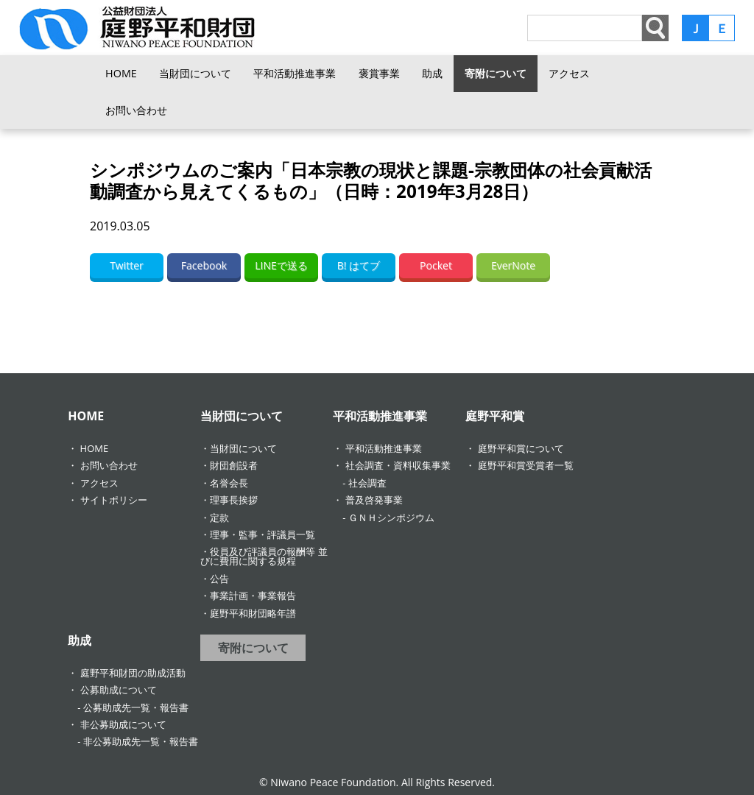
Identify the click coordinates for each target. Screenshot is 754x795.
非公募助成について (123, 724)
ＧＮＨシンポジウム (391, 517)
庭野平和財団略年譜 (253, 613)
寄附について (495, 73)
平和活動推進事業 (294, 73)
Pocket (436, 265)
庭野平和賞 (494, 416)
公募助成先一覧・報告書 (135, 707)
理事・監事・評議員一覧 (262, 534)
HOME (121, 73)
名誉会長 (229, 483)
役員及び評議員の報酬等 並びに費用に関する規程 (263, 556)
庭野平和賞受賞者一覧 (526, 465)
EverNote (513, 265)
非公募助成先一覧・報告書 (140, 741)
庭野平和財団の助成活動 (133, 672)
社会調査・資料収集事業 (398, 465)
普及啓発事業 (374, 499)
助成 (432, 73)
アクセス (569, 73)
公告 (219, 578)
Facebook (204, 265)
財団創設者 (234, 465)
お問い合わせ (136, 110)
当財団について (195, 73)
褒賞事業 (379, 73)
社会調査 (367, 483)
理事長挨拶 (234, 499)
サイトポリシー (113, 499)
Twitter (127, 265)
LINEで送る (281, 265)
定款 (219, 517)
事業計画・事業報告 (253, 595)
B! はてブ (358, 265)
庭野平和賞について (521, 448)
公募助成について (118, 689)
